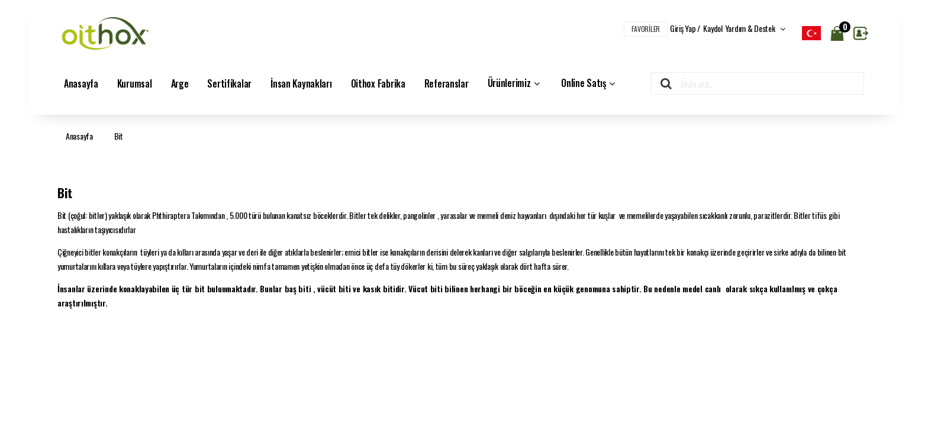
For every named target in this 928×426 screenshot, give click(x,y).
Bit (118, 136)
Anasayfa (81, 83)
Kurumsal (134, 83)
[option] (811, 33)
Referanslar (446, 83)
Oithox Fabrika (378, 83)
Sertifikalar (229, 83)
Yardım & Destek (755, 28)
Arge (180, 83)
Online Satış (589, 83)
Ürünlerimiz (515, 83)
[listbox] (811, 33)
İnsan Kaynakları (301, 83)
